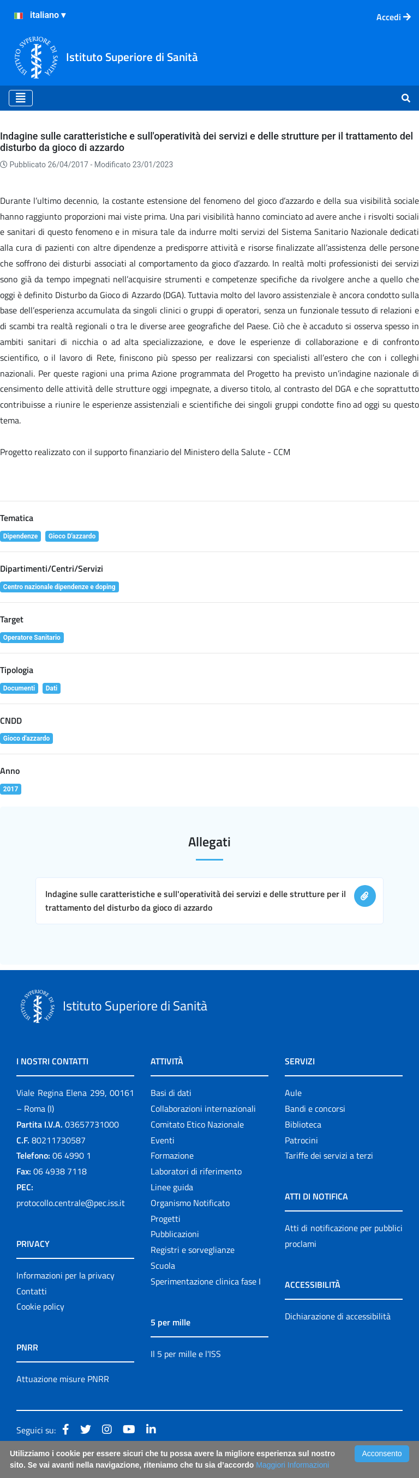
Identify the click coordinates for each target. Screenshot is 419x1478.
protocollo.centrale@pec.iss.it (70, 1202)
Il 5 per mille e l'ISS (186, 1353)
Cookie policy (40, 1306)
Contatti (31, 1291)
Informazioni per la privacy (65, 1275)
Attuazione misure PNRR (62, 1378)
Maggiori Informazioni (292, 1465)
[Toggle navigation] (21, 98)
